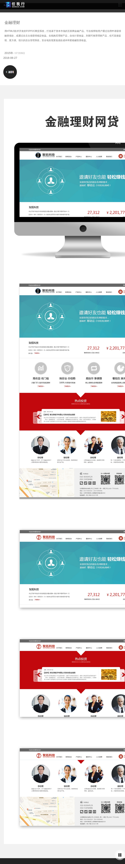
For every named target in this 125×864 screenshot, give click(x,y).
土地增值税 (6, 143)
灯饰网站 (118, 141)
